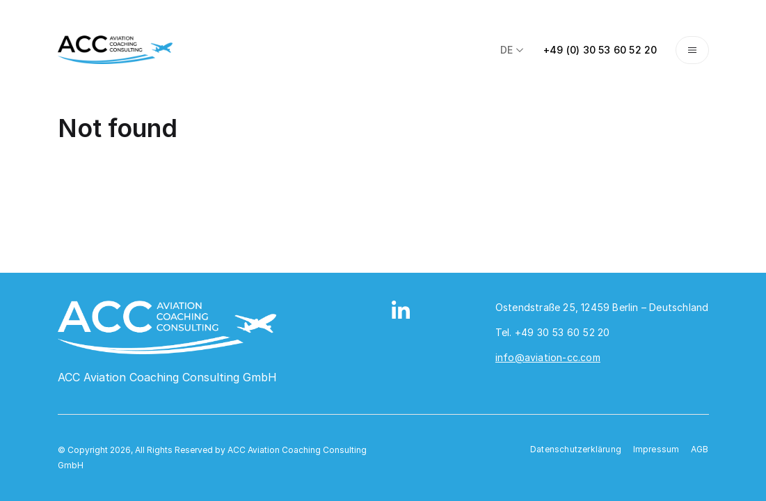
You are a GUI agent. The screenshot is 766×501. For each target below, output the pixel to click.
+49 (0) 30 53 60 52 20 (600, 50)
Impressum (656, 449)
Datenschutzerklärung (575, 449)
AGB (700, 449)
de (512, 50)
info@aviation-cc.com (547, 357)
